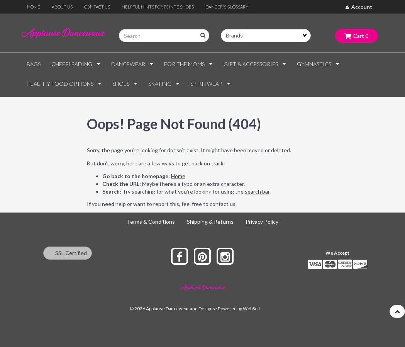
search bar (257, 191)
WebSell (251, 308)
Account (359, 6)
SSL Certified (67, 253)
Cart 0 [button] (356, 35)
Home (178, 176)
